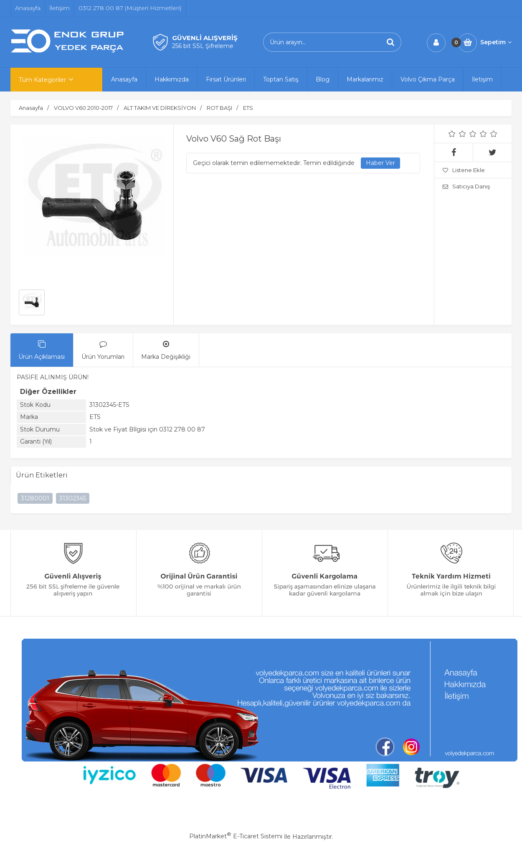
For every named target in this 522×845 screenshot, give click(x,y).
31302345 (72, 498)
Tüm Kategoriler (42, 80)
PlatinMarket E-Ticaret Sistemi (235, 836)
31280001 (35, 498)
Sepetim (496, 42)
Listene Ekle (464, 170)
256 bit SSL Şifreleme (202, 46)
